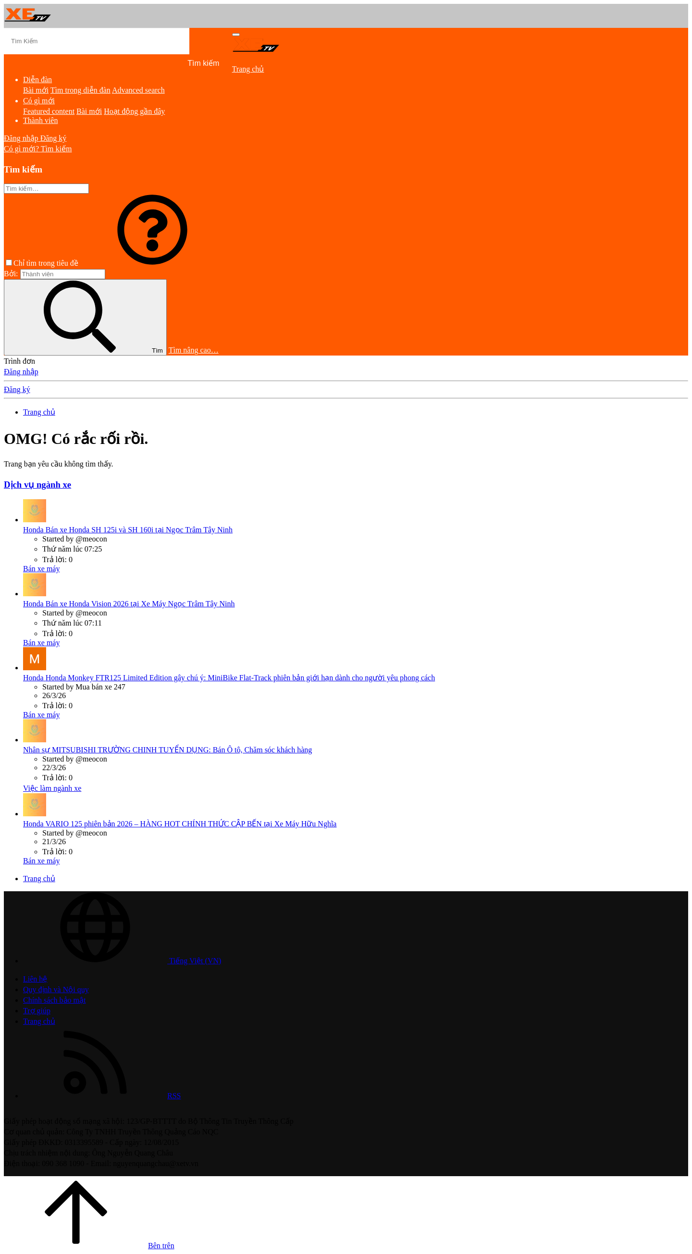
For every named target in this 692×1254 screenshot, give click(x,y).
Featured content (48, 111)
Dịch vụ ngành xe (37, 484)
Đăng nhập (21, 372)
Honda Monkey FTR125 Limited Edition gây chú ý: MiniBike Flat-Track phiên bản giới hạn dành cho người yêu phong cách (229, 678)
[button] (152, 263)
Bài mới (36, 90)
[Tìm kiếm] (96, 41)
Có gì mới (39, 101)
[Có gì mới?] (22, 149)
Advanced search (138, 90)
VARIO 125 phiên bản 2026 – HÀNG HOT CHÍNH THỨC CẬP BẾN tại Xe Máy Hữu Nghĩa (179, 824)
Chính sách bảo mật (54, 1000)
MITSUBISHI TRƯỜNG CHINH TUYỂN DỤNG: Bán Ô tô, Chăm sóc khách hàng (167, 750)
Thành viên (40, 120)
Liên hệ (35, 979)
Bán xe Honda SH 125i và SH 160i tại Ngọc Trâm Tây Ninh (128, 530)
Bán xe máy (41, 569)
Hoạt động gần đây (134, 111)
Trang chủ (248, 69)
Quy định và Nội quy (56, 989)
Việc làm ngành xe (52, 788)
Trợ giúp (36, 1011)
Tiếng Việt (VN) (122, 961)
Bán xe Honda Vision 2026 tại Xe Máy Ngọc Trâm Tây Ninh (129, 604)
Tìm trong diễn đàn (80, 90)
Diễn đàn (37, 79)
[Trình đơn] (236, 34)
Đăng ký (17, 389)
